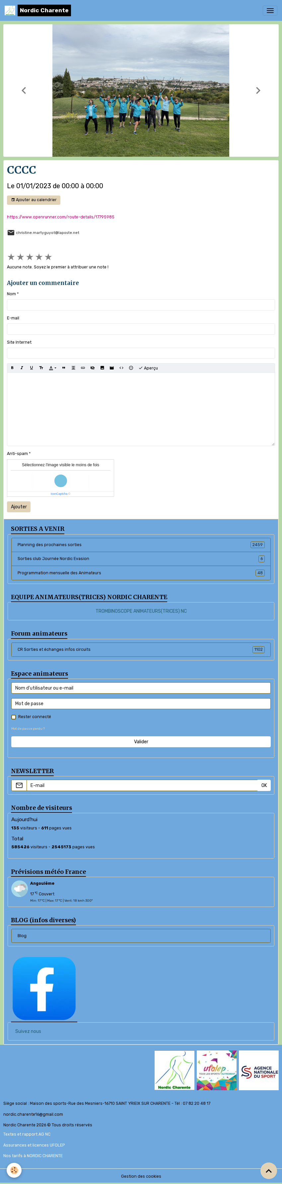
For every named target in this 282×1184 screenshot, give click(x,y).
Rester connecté (34, 716)
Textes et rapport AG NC (26, 1134)
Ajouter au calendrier (34, 199)
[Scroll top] (268, 1170)
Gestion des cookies (141, 1176)
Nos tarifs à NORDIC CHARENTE (33, 1156)
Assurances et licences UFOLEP (34, 1145)
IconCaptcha (59, 493)
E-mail (13, 318)
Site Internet (19, 342)
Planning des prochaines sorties (141, 544)
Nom (11, 294)
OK (264, 785)
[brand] (38, 10)
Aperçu (148, 368)
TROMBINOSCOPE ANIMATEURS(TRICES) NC (141, 611)
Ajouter (19, 507)
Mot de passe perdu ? (28, 728)
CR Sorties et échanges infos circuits (141, 649)
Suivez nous (28, 1031)
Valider (141, 742)
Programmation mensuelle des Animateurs (141, 573)
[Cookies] (14, 1170)
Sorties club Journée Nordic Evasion (141, 558)
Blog (22, 935)
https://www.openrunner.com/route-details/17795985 (60, 217)
